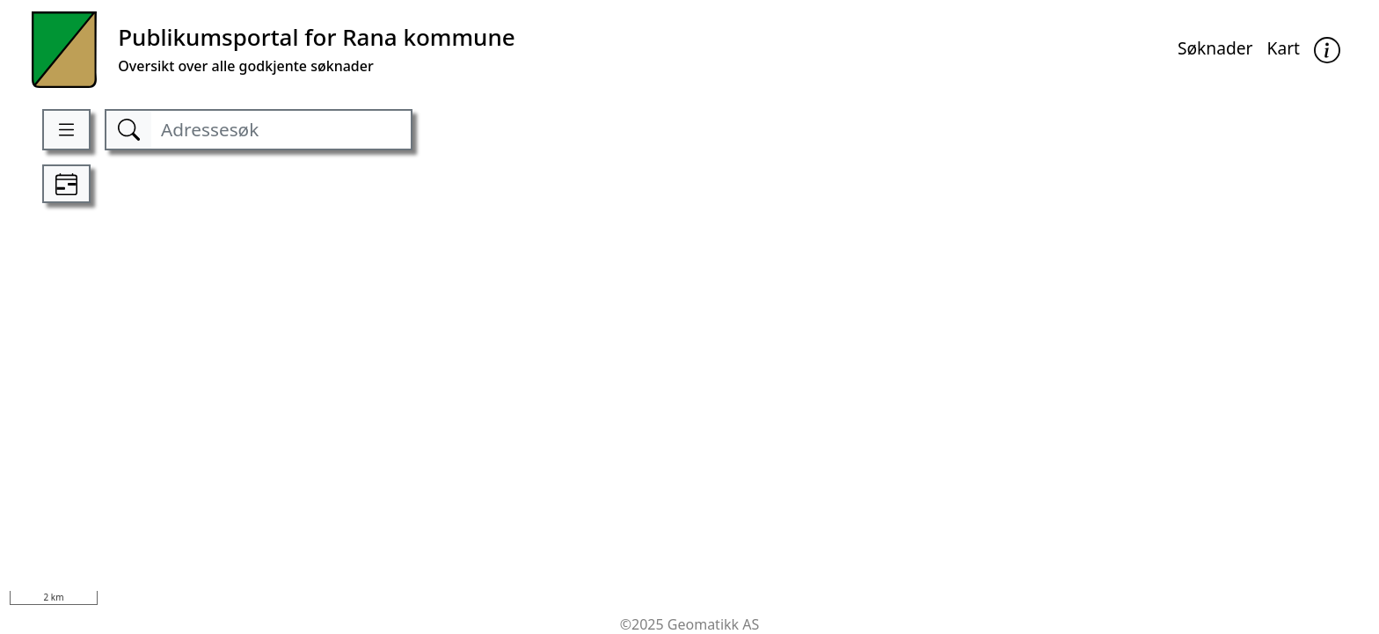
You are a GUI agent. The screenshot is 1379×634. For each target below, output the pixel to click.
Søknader (1215, 48)
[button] (1327, 49)
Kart (1284, 48)
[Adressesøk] (280, 130)
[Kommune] (273, 49)
